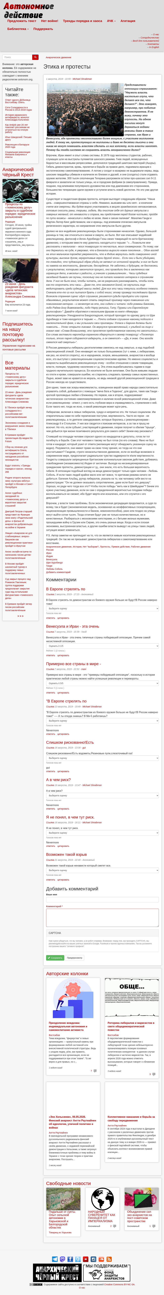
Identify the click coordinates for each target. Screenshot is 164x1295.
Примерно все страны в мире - (73, 664)
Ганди (49, 566)
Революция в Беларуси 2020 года (17, 145)
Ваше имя (51, 894)
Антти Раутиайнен (58, 1132)
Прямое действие (120, 546)
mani (83, 669)
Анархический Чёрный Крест (18, 172)
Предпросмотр (74, 958)
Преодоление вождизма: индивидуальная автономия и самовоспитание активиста (68, 1026)
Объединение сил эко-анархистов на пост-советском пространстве (139, 1216)
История (77, 546)
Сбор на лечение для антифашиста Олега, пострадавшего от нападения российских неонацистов (17, 453)
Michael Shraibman (82, 79)
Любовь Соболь (54, 569)
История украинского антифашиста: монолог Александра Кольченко (17, 117)
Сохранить (55, 958)
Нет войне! (49, 21)
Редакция (10, 221)
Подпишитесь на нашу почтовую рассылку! (17, 331)
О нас (82, 1287)
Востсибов (54, 1035)
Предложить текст (21, 21)
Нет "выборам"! (91, 546)
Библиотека (18, 29)
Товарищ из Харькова (60, 1232)
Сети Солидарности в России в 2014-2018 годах (18, 108)
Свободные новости (68, 1183)
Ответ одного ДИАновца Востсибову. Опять (17, 101)
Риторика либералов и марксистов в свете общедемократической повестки (131, 1026)
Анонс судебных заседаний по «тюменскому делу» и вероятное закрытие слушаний (16, 499)
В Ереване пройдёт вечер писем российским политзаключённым (18, 607)
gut (84, 747)
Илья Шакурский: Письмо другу (18, 138)
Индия (49, 556)
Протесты (105, 546)
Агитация (127, 21)
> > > (21, 616)
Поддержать (43, 29)
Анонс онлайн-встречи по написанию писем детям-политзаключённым (18, 554)
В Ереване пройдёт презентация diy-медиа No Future (19, 438)
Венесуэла (51, 559)
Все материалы (17, 365)
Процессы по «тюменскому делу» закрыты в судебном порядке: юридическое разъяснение (20, 210)
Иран (48, 553)
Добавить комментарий (58, 572)
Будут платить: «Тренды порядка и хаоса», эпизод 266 (18, 468)
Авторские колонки (67, 973)
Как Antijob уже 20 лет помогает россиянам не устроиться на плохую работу (17, 128)
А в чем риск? (58, 780)
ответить (50, 618)
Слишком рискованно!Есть (70, 742)
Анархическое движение (58, 57)
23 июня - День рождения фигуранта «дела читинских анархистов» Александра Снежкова (20, 290)
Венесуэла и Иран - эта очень (72, 626)
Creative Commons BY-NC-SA (119, 1284)
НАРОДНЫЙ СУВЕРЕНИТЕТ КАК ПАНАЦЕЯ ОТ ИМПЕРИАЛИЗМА (101, 1216)
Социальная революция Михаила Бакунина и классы (17, 154)
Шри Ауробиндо (54, 562)
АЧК (111, 21)
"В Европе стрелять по (66, 701)
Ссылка (50, 594)
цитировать (63, 618)
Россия (49, 550)
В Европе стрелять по (65, 589)
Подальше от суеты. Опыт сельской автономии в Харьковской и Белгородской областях (62, 1219)
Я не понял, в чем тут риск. (70, 817)
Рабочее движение (141, 546)
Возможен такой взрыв (66, 854)
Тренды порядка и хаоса (82, 21)
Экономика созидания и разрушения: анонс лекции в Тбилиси (19, 426)
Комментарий (54, 906)
